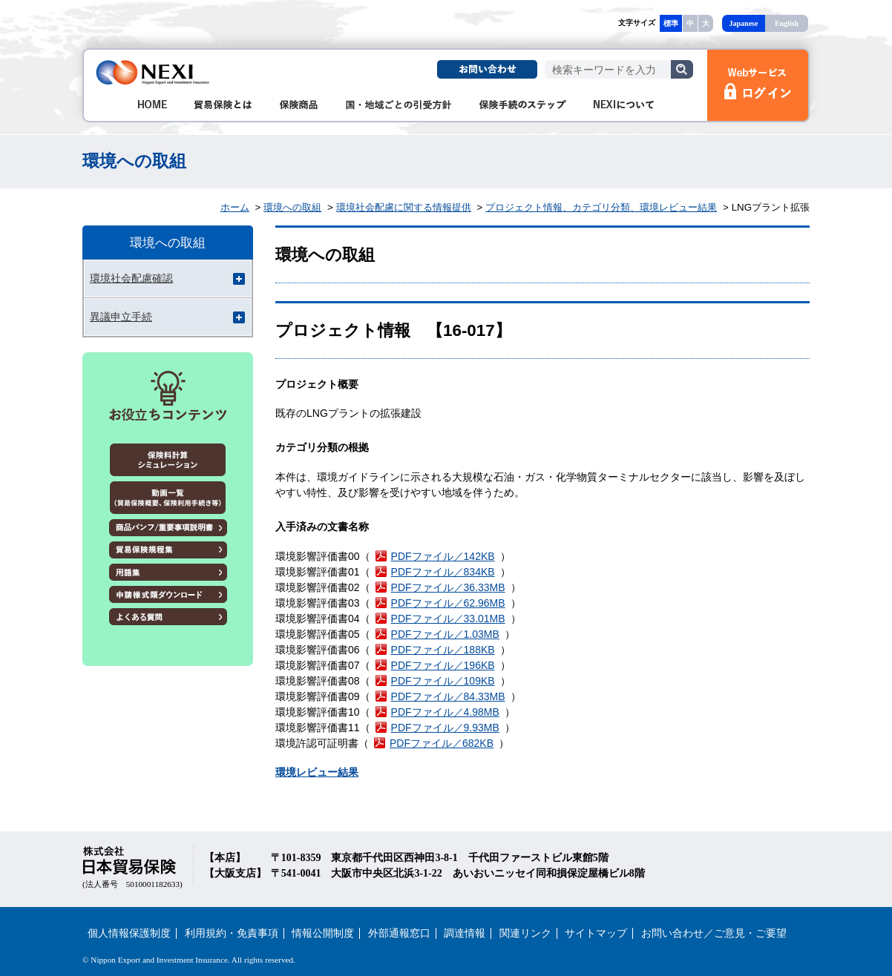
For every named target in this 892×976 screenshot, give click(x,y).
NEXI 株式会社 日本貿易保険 (153, 72)
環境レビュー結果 (316, 772)
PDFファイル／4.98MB (445, 712)
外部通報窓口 (399, 933)
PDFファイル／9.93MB (445, 727)
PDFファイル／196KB (443, 665)
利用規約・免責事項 (231, 933)
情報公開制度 (323, 933)
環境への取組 (292, 207)
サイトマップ (596, 933)
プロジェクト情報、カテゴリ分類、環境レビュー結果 (601, 207)
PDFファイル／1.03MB (445, 634)
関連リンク (525, 933)
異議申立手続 (121, 317)
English (786, 23)
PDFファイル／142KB (443, 556)
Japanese (743, 23)
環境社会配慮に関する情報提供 (403, 207)
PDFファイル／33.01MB (448, 618)
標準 (670, 23)
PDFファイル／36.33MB (448, 587)
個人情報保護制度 (129, 933)
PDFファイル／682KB (441, 743)
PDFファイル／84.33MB (448, 696)
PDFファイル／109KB (443, 681)
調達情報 (464, 933)
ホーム (234, 207)
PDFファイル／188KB (443, 650)
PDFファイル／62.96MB (448, 603)
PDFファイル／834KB (443, 572)
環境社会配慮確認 (131, 278)
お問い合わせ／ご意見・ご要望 (714, 933)
